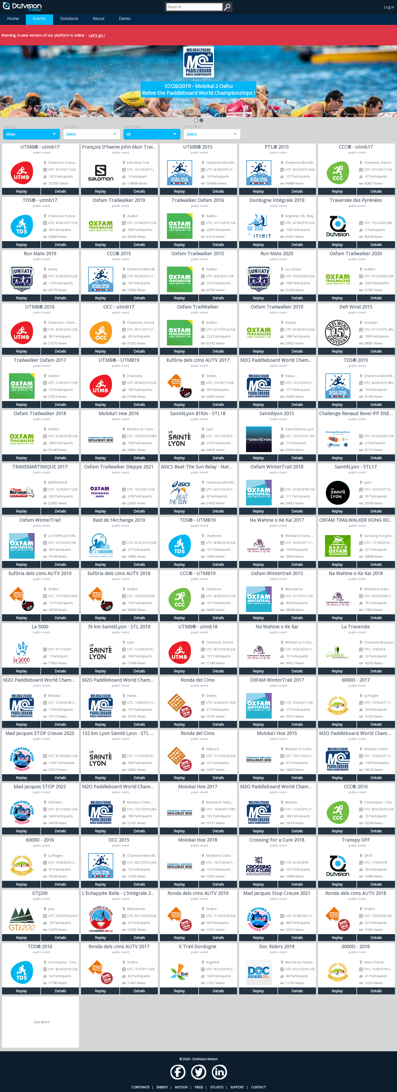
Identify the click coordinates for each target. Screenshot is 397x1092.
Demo (124, 18)
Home (13, 18)
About (99, 18)
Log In (389, 7)
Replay (21, 191)
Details (60, 191)
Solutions (69, 18)
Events (39, 18)
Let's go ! (97, 35)
